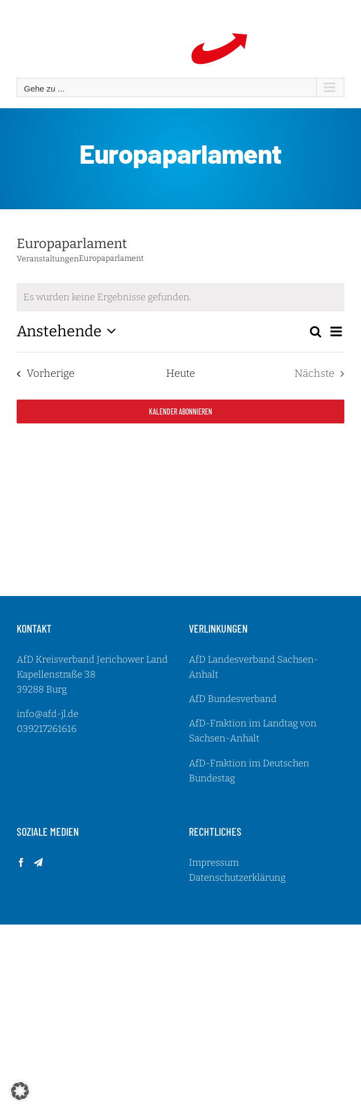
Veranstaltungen (48, 259)
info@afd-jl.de (47, 714)
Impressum (214, 862)
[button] (20, 1091)
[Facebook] (21, 862)
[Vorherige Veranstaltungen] (42, 374)
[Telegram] (38, 862)
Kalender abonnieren (180, 411)
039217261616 (47, 729)
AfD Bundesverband (233, 699)
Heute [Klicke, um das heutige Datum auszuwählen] (180, 373)
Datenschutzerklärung (237, 877)
